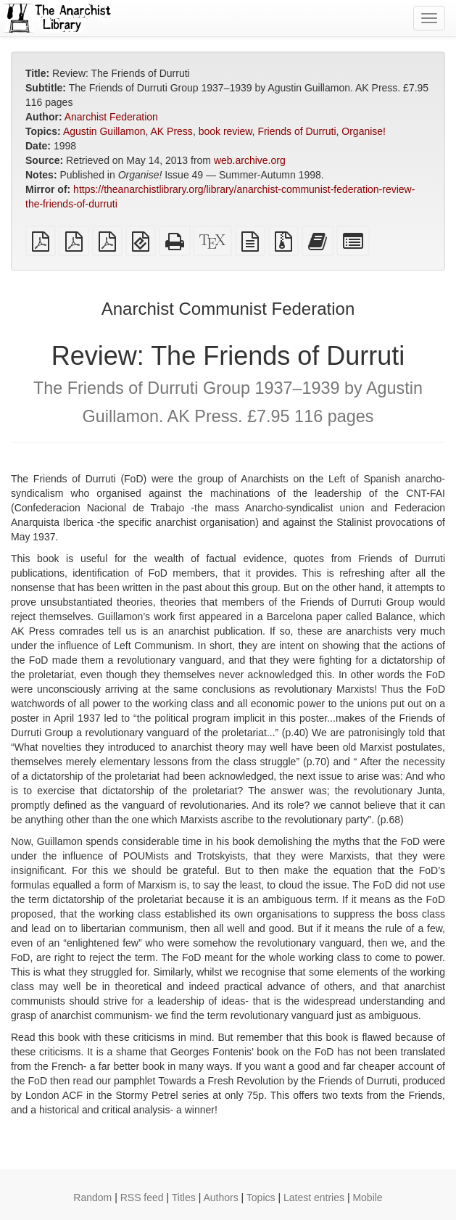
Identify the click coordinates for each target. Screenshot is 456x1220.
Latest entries (313, 1197)
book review (225, 131)
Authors (220, 1197)
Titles (184, 1197)
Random (92, 1197)
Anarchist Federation (111, 117)
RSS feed (142, 1197)
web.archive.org (250, 160)
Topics (260, 1197)
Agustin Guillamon (104, 131)
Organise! (363, 131)
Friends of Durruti (296, 131)
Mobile (367, 1197)
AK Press (172, 131)
